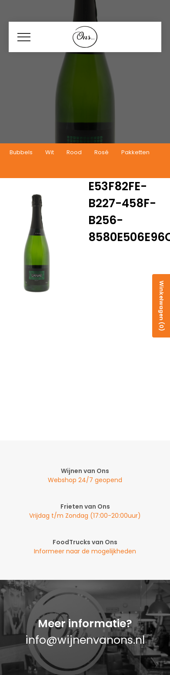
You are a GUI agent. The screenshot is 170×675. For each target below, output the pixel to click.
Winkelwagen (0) (161, 306)
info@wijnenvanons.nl (85, 640)
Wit (49, 152)
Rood (74, 152)
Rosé (101, 152)
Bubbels (21, 152)
